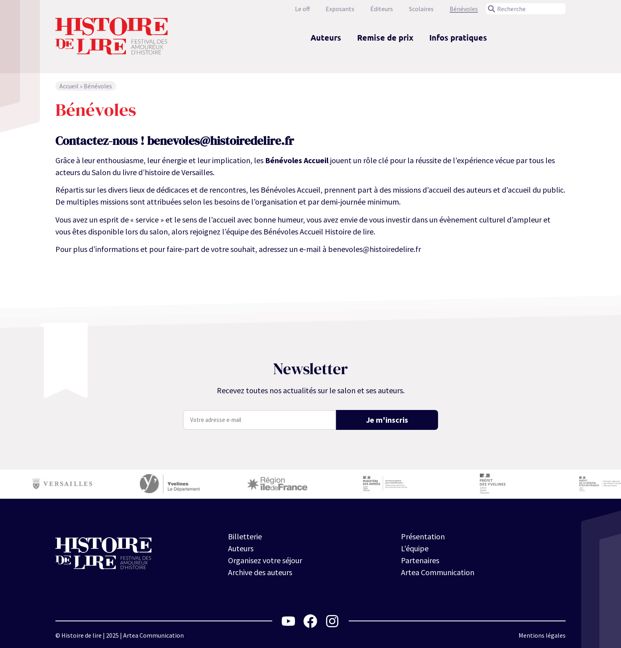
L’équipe (414, 548)
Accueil (69, 86)
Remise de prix (385, 37)
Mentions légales (542, 635)
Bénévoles (464, 9)
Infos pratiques (458, 37)
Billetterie (245, 536)
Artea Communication (437, 572)
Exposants (340, 9)
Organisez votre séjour (265, 560)
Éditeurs (381, 9)
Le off (302, 9)
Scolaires (421, 9)
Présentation (423, 536)
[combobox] (526, 8)
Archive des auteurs (260, 572)
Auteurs (325, 37)
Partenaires (420, 560)
